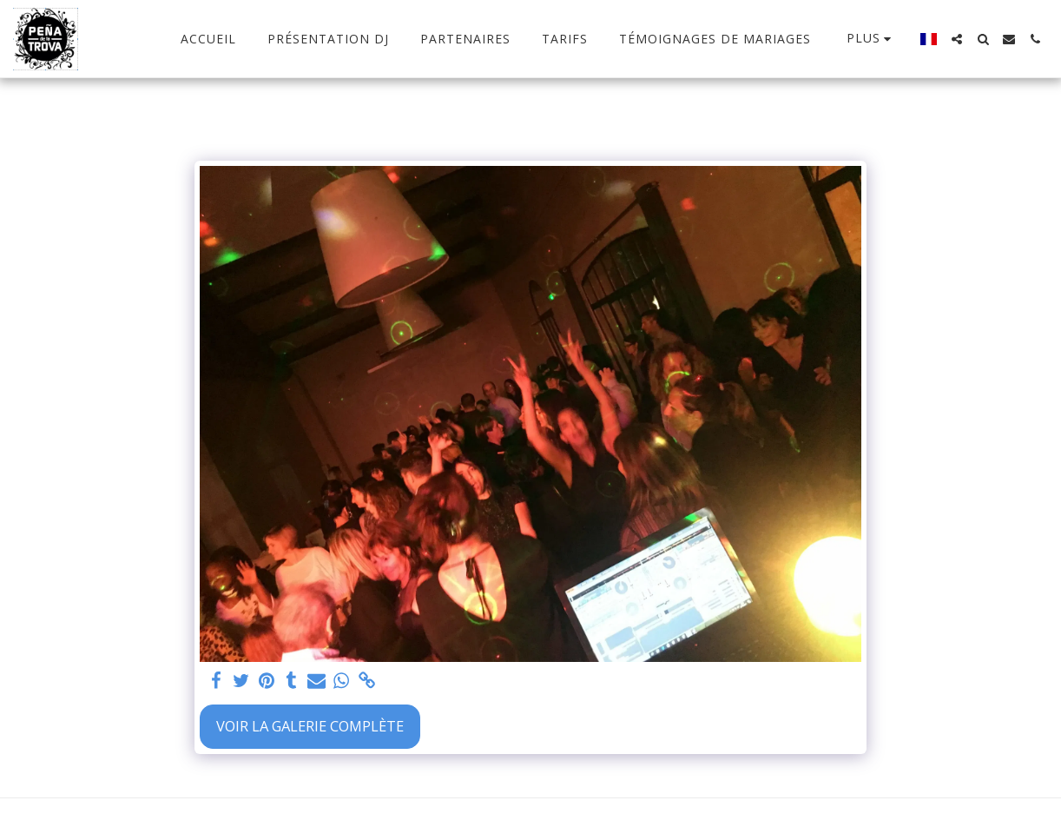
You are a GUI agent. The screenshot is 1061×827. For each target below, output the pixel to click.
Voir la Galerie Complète (310, 726)
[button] (957, 39)
